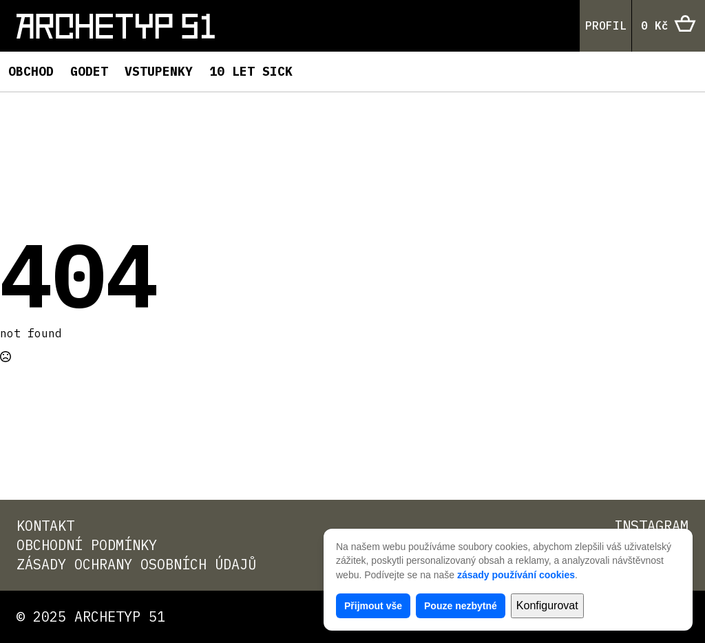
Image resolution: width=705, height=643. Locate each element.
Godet (89, 71)
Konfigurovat (547, 605)
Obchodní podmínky (87, 545)
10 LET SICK (251, 71)
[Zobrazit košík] (668, 26)
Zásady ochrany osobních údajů (136, 564)
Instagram (651, 525)
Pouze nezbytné (460, 605)
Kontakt (45, 525)
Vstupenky (159, 71)
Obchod (31, 71)
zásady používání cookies (516, 574)
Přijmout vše (373, 605)
